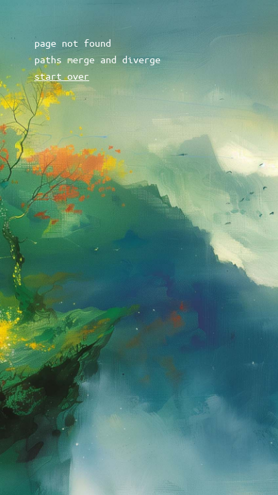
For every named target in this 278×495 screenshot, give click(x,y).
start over (61, 75)
